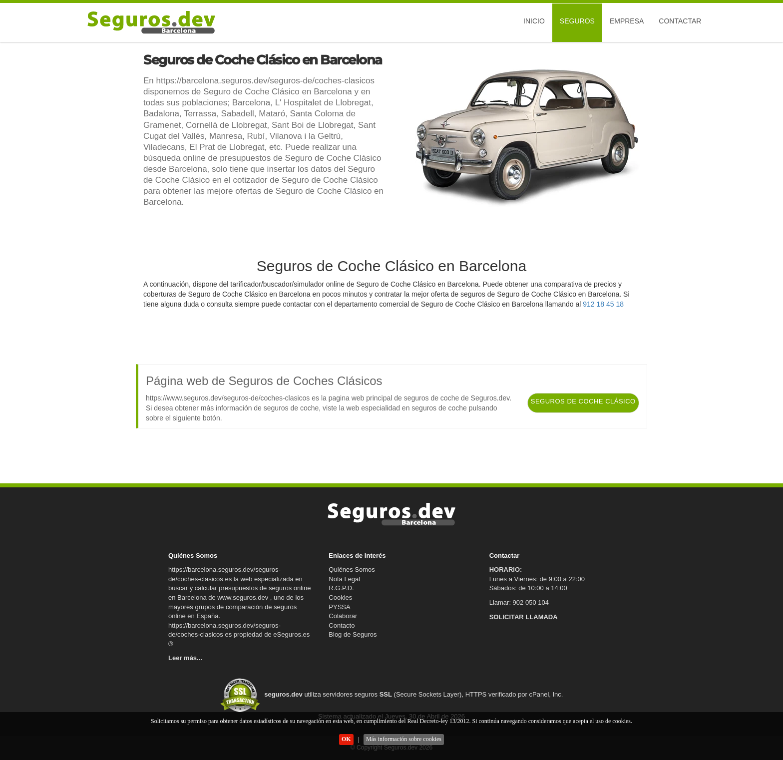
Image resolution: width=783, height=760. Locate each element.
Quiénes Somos (352, 569)
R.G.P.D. (341, 588)
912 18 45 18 (603, 304)
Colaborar (343, 616)
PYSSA (339, 607)
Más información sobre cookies (403, 739)
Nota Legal (344, 579)
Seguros (577, 21)
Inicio (534, 21)
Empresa (627, 21)
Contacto (342, 625)
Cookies (340, 597)
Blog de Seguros (353, 634)
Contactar (680, 21)
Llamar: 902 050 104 (519, 602)
